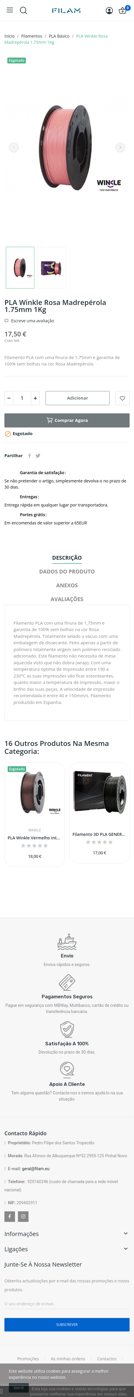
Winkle (34, 830)
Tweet (38, 455)
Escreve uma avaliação (32, 321)
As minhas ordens (68, 1359)
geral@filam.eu (35, 1168)
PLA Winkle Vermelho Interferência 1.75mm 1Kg (35, 838)
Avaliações (67, 599)
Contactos (106, 1359)
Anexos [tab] (67, 585)
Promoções (28, 1359)
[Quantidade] (22, 398)
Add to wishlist (122, 398)
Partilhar (30, 455)
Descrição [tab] (67, 557)
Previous (14, 147)
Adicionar (77, 398)
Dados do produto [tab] (67, 571)
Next (120, 147)
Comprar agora (67, 420)
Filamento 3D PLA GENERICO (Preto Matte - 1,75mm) (100, 834)
